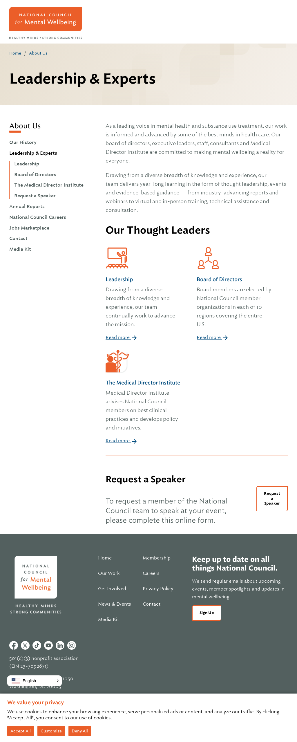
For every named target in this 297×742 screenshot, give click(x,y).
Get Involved (112, 589)
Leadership (26, 164)
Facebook (13, 645)
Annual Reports (27, 207)
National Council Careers (37, 217)
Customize (51, 731)
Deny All (80, 731)
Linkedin (60, 645)
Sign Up (207, 612)
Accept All (20, 731)
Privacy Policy (158, 589)
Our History (23, 142)
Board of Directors (35, 175)
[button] (34, 681)
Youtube (48, 645)
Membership (157, 558)
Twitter (25, 645)
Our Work (109, 573)
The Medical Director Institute (49, 185)
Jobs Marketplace (29, 228)
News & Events (114, 604)
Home (15, 53)
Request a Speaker (35, 196)
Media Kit (20, 249)
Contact (18, 238)
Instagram (71, 645)
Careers (151, 573)
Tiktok (36, 645)
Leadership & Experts (33, 153)
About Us (38, 53)
